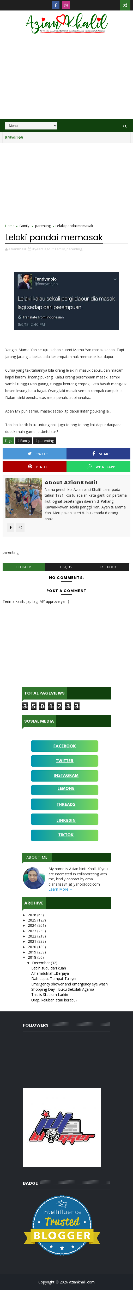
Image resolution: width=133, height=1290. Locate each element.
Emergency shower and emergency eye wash (69, 984)
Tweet (37, 453)
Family (24, 225)
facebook (108, 567)
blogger (23, 567)
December (41, 962)
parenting (43, 225)
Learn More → (61, 889)
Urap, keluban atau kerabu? (54, 1000)
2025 (32, 920)
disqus (65, 567)
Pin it (37, 466)
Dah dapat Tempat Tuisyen (54, 978)
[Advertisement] (66, 80)
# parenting (44, 440)
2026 (32, 914)
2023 (32, 930)
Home (10, 225)
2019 (32, 952)
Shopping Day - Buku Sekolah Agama (62, 989)
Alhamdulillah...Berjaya (50, 973)
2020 (32, 946)
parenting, (74, 249)
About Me (37, 857)
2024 (32, 925)
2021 (32, 941)
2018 (32, 957)
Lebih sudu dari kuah (48, 968)
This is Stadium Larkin (49, 994)
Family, (60, 249)
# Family (23, 440)
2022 (32, 936)
